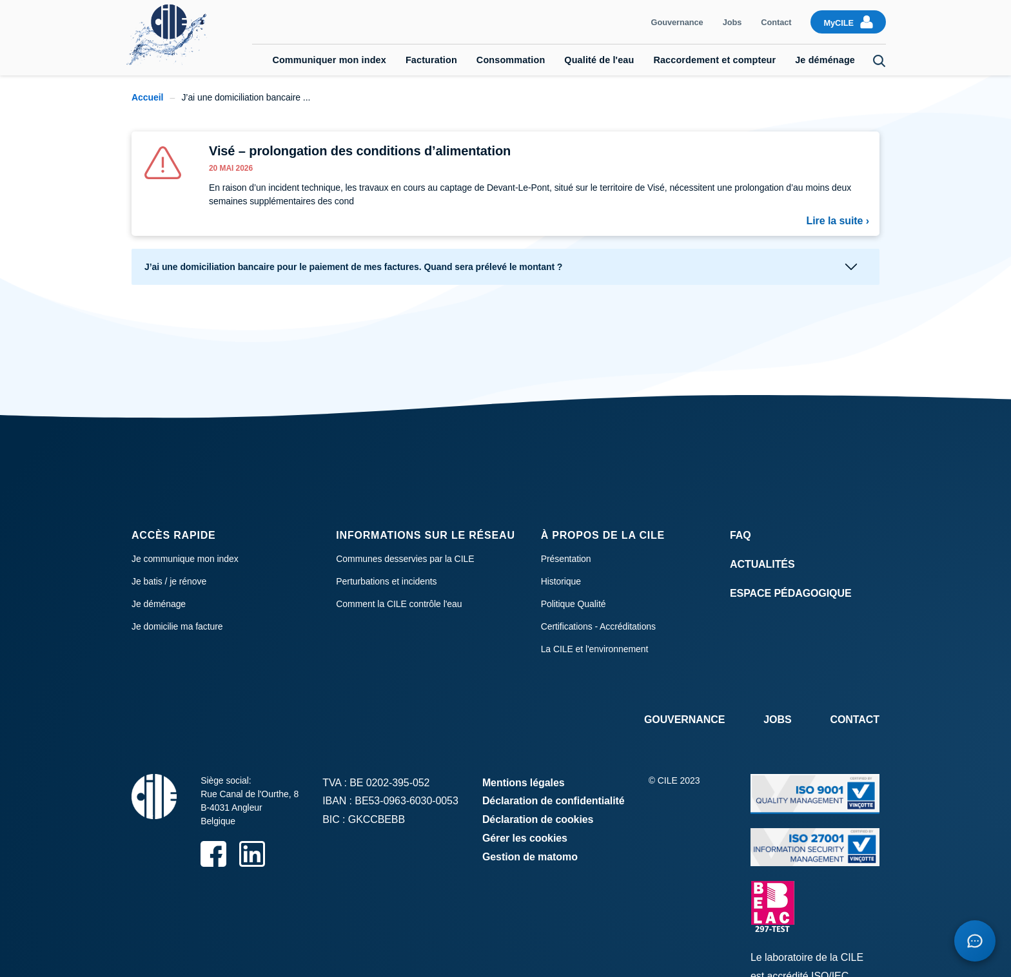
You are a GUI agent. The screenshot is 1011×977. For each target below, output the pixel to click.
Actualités (762, 564)
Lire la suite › (838, 220)
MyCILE (838, 23)
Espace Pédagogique (791, 593)
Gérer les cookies (524, 838)
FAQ (740, 535)
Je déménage (825, 60)
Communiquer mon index (329, 60)
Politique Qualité (573, 604)
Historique (561, 581)
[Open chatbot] (975, 941)
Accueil (147, 97)
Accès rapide (174, 535)
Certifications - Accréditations (598, 626)
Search (879, 61)
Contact (776, 22)
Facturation (431, 60)
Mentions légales (523, 782)
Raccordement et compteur (714, 60)
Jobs (732, 22)
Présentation (566, 559)
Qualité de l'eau (599, 60)
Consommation (510, 60)
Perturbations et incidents (386, 581)
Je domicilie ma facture (177, 626)
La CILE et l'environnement (595, 649)
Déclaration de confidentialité (553, 800)
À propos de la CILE (603, 535)
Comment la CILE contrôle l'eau (399, 604)
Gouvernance (677, 22)
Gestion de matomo (530, 856)
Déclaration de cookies (538, 819)
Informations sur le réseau (425, 535)
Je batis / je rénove (169, 581)
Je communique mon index (185, 559)
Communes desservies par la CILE (405, 559)
